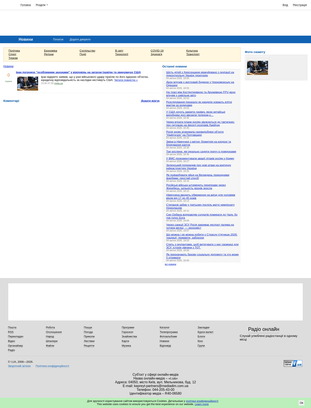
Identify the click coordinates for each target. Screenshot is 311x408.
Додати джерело (80, 39)
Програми (128, 327)
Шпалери (52, 341)
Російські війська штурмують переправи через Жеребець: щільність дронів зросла (196, 186)
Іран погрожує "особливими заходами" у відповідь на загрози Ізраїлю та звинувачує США (78, 72)
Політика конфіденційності (52, 366)
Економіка (50, 50)
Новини (8, 66)
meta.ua (58, 83)
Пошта (12, 327)
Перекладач (15, 336)
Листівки (89, 341)
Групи (201, 345)
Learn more (202, 404)
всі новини (170, 264)
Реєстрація (300, 4)
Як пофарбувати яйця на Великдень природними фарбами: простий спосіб (197, 176)
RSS (11, 332)
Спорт (12, 54)
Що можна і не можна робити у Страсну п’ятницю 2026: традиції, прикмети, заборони (201, 236)
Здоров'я (156, 54)
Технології (121, 54)
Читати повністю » (126, 80)
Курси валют (206, 332)
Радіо (11, 350)
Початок (58, 39)
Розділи (40, 4)
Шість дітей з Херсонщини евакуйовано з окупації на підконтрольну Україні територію (200, 74)
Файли (50, 345)
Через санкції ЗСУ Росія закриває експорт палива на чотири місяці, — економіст (200, 226)
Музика (126, 345)
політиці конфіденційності (202, 401)
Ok (301, 402)
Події (83, 54)
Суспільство (87, 50)
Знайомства (129, 336)
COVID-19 (157, 50)
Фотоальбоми (168, 336)
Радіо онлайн (263, 329)
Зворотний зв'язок (19, 366)
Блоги (201, 336)
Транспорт (193, 54)
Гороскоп (127, 332)
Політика (14, 50)
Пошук (88, 327)
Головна (26, 4)
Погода (88, 332)
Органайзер (15, 345)
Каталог (165, 327)
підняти (8, 81)
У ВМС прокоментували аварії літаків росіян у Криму (200, 158)
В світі (119, 50)
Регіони (49, 54)
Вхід (285, 4)
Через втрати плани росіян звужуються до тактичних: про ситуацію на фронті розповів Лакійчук (200, 123)
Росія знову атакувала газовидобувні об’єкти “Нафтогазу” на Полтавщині (195, 133)
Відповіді (165, 345)
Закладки (203, 327)
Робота (50, 327)
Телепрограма (169, 332)
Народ (50, 336)
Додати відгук (150, 100)
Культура (192, 50)
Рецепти (89, 345)
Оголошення (54, 332)
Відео (11, 341)
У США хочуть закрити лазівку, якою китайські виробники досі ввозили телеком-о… (195, 113)
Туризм (13, 58)
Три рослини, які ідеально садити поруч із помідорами (201, 151)
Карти (125, 341)
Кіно (200, 341)
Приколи (89, 336)
